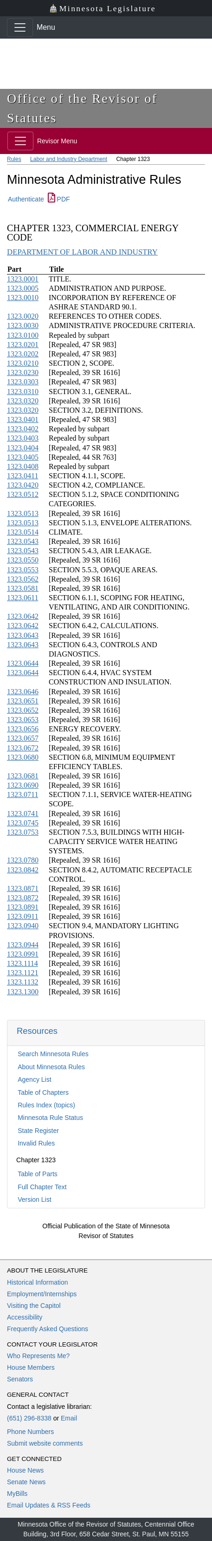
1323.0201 (23, 344)
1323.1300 (23, 992)
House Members (31, 1367)
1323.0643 (23, 635)
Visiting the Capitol (34, 1305)
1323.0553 (23, 570)
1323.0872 (23, 898)
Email (69, 1418)
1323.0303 (23, 382)
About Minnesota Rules (51, 1067)
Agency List (34, 1079)
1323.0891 (23, 907)
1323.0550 (23, 560)
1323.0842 (23, 870)
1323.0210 (23, 363)
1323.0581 (23, 588)
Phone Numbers (30, 1431)
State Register (38, 1130)
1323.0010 (23, 298)
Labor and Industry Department (68, 159)
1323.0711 (22, 794)
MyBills (17, 1493)
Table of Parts (38, 1174)
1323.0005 (23, 288)
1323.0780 (23, 860)
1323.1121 (22, 973)
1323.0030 (23, 325)
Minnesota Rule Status (50, 1117)
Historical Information (37, 1282)
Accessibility (24, 1317)
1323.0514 (23, 532)
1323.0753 (23, 832)
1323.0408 (23, 466)
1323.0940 (23, 926)
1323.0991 (23, 954)
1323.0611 (22, 598)
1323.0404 (23, 448)
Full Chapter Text (42, 1187)
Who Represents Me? (38, 1356)
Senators (20, 1379)
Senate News (26, 1482)
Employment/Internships (42, 1294)
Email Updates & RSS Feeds (48, 1505)
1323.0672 (23, 748)
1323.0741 (23, 813)
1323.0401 (23, 419)
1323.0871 (23, 888)
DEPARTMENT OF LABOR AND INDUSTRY (82, 252)
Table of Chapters (43, 1092)
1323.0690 (23, 785)
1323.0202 (23, 354)
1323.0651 (23, 701)
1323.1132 (22, 982)
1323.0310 (23, 391)
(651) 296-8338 (29, 1418)
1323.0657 (23, 738)
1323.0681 (23, 776)
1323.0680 (23, 757)
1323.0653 (23, 720)
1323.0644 (23, 663)
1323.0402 (23, 429)
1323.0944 (23, 945)
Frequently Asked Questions (47, 1329)
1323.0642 (23, 616)
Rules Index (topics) (46, 1105)
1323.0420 (23, 485)
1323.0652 (23, 710)
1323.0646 (23, 692)
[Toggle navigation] (20, 27)
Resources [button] (37, 1031)
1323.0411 (22, 476)
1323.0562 (23, 579)
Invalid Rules (36, 1143)
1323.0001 (23, 279)
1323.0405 (23, 457)
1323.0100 (23, 335)
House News (25, 1470)
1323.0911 (22, 916)
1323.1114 (22, 963)
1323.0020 (23, 316)
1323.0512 (23, 494)
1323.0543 (23, 541)
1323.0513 (23, 513)
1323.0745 (23, 823)
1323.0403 (23, 438)
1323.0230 (23, 372)
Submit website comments (45, 1443)
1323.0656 (23, 729)
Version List (34, 1199)
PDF (59, 199)
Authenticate (26, 199)
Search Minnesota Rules (53, 1054)
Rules (14, 159)
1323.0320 (23, 401)
